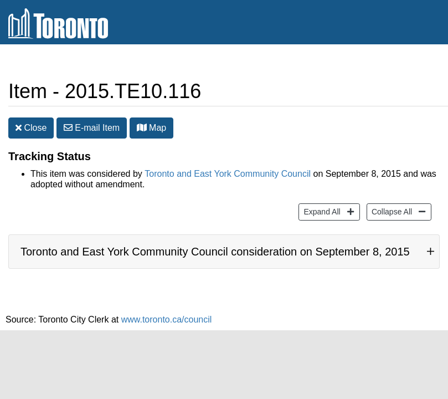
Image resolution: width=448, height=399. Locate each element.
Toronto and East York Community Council (228, 173)
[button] (142, 127)
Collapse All (390, 211)
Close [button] (31, 127)
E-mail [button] (92, 127)
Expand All (320, 211)
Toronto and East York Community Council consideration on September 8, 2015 (215, 251)
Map (152, 127)
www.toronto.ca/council (166, 319)
